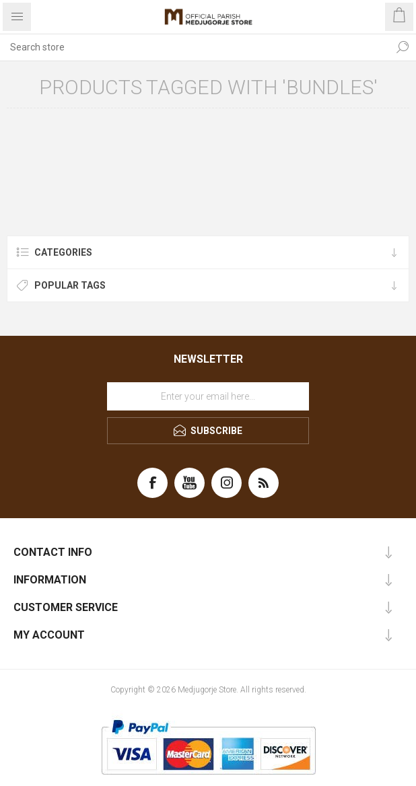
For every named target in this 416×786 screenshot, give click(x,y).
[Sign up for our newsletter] (208, 396)
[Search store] (194, 47)
